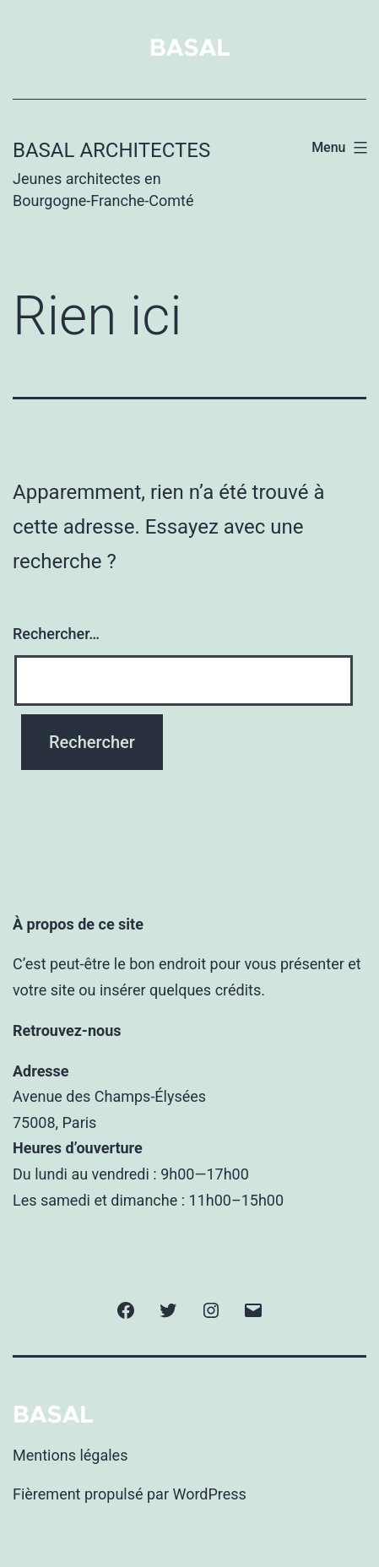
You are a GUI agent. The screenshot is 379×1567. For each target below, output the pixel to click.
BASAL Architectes (111, 150)
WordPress (209, 1494)
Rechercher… (56, 634)
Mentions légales (70, 1455)
